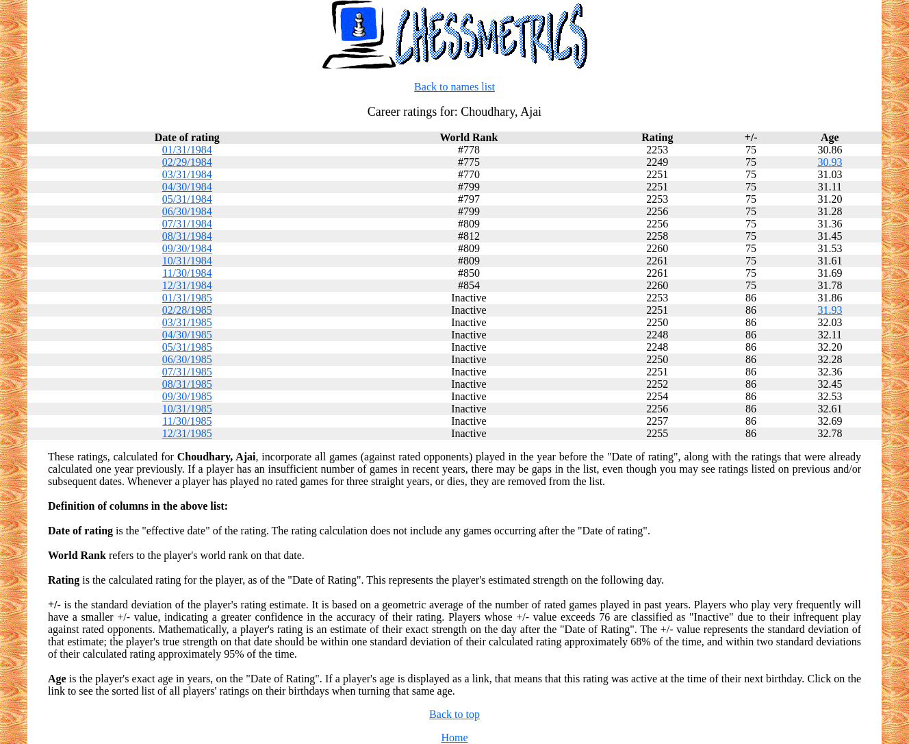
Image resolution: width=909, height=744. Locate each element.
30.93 (829, 162)
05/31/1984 (187, 199)
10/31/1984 (187, 260)
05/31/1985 (187, 347)
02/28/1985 (187, 310)
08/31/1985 (187, 384)
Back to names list (454, 86)
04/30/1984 (187, 187)
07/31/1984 (187, 224)
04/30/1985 (187, 334)
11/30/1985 (187, 421)
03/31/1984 (187, 174)
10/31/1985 (187, 408)
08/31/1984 (187, 236)
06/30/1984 (187, 211)
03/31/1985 (187, 322)
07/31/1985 (187, 371)
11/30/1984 (187, 273)
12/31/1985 (187, 433)
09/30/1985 (187, 396)
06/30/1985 (187, 359)
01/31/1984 (187, 150)
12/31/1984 (187, 285)
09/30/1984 (187, 248)
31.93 (829, 310)
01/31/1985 (187, 297)
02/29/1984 (187, 162)
